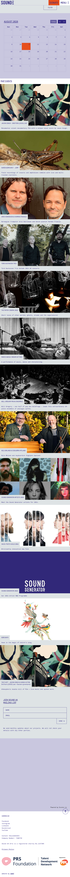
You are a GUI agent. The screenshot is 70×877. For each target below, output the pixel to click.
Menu (64, 2)
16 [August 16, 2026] (11, 52)
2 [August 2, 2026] (11, 37)
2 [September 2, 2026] (38, 66)
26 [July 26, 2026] (11, 30)
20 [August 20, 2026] (47, 52)
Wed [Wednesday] (35, 27)
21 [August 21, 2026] (56, 52)
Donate (54, 2)
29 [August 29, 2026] (64, 59)
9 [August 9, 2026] (11, 44)
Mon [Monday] (17, 27)
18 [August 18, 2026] (29, 52)
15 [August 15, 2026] (64, 44)
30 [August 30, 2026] (11, 66)
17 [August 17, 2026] (20, 52)
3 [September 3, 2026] (47, 66)
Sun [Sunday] (8, 27)
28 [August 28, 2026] (56, 59)
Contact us (5, 816)
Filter (50, 8)
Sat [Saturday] (61, 27)
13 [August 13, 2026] (47, 44)
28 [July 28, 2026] (29, 30)
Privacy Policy (8, 849)
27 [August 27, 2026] (47, 59)
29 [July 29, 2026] (38, 30)
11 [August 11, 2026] (29, 44)
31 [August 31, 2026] (20, 66)
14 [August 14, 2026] (56, 44)
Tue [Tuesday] (26, 27)
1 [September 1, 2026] (29, 66)
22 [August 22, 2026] (64, 52)
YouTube (5, 830)
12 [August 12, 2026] (38, 44)
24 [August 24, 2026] (20, 59)
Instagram (6, 823)
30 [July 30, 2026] (47, 30)
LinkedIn (5, 826)
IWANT (12, 873)
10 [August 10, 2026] (20, 44)
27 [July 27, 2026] (20, 30)
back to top (65, 811)
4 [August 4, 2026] (29, 37)
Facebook (5, 821)
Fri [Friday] (52, 27)
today (53, 22)
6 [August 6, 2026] (47, 37)
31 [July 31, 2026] (56, 30)
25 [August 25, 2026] (29, 59)
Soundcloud (6, 828)
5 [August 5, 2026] (38, 37)
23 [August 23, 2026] (11, 59)
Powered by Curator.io (58, 807)
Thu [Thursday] (43, 27)
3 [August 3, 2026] (20, 37)
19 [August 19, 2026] (38, 52)
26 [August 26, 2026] (38, 59)
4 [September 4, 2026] (56, 66)
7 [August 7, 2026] (56, 37)
